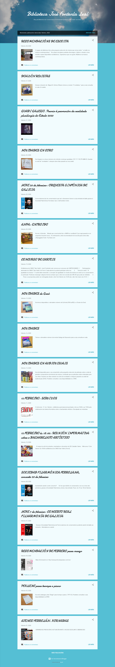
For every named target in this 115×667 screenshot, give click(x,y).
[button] (93, 40)
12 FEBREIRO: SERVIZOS (39, 398)
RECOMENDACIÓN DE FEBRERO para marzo (51, 551)
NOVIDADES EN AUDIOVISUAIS (44, 363)
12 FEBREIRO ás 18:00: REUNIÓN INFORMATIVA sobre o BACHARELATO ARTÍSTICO (55, 435)
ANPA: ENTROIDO (34, 224)
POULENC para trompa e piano (41, 586)
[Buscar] (96, 5)
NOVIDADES (30, 328)
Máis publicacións (58, 653)
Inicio (57, 26)
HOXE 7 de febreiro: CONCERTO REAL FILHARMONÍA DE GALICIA (46, 513)
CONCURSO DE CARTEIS (38, 259)
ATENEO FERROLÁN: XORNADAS (44, 621)
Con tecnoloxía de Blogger (58, 659)
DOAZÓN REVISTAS (35, 76)
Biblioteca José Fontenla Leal (57, 14)
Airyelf (61, 662)
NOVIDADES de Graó (35, 293)
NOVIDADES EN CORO (37, 150)
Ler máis (91, 65)
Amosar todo (90, 33)
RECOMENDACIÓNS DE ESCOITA (44, 41)
